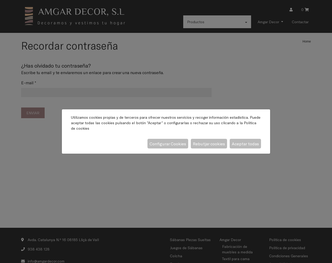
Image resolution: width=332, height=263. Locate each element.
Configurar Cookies (168, 143)
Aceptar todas (245, 143)
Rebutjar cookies (209, 143)
